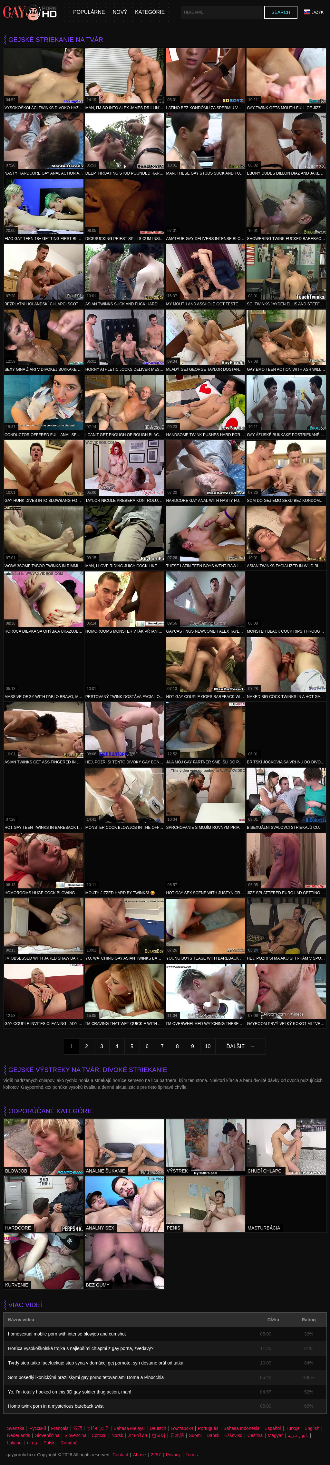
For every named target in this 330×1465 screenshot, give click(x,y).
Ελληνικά (233, 1435)
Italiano (14, 1442)
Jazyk (314, 12)
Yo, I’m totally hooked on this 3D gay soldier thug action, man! (69, 1391)
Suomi (195, 1435)
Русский (37, 1428)
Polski (49, 1442)
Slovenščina (47, 1435)
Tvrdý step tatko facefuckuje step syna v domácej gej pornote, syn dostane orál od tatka (95, 1362)
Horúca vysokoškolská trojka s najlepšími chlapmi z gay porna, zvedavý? (80, 1348)
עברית (33, 1442)
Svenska (15, 1428)
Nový (120, 12)
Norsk (117, 1435)
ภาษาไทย (137, 1435)
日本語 (177, 1435)
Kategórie (150, 12)
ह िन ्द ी (98, 1428)
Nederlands (18, 1435)
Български (182, 1428)
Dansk (213, 1435)
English (312, 1428)
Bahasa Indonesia (241, 1428)
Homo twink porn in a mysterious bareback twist (55, 1406)
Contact (120, 1454)
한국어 (158, 1435)
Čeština (255, 1435)
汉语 (77, 1428)
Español (273, 1428)
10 (208, 1046)
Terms (192, 1454)
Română (69, 1442)
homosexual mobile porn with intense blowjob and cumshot (67, 1333)
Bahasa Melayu (129, 1428)
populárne (89, 12)
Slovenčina (75, 1435)
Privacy (173, 1454)
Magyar (275, 1435)
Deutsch (158, 1428)
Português (208, 1428)
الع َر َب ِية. (298, 1435)
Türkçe (293, 1428)
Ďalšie (236, 1046)
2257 (156, 1454)
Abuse (139, 1454)
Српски (99, 1435)
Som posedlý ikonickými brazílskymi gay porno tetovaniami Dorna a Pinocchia (86, 1377)
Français (60, 1428)
